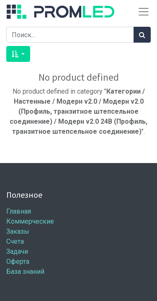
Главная (18, 211)
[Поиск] (142, 35)
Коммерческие (30, 221)
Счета (15, 241)
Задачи (17, 251)
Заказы (17, 231)
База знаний (25, 271)
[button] (18, 54)
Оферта (17, 261)
